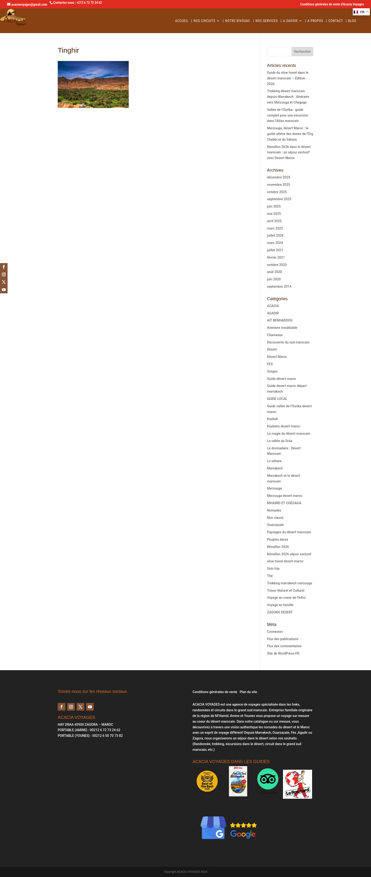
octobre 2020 (277, 265)
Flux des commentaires (284, 646)
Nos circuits (204, 21)
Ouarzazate (275, 525)
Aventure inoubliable (282, 328)
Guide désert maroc (281, 379)
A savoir (290, 21)
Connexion (275, 632)
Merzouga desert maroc (285, 496)
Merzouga (274, 488)
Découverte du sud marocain (288, 342)
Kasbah (272, 419)
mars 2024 (275, 243)
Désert (272, 349)
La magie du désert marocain (288, 433)
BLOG (352, 21)
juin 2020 (274, 279)
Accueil (181, 21)
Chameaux (275, 335)
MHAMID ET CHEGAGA (284, 503)
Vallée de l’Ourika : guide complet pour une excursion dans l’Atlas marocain (287, 115)
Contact (335, 21)
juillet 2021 (275, 250)
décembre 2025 (278, 177)
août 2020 (274, 272)
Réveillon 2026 (278, 547)
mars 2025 (275, 228)
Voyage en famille (280, 605)
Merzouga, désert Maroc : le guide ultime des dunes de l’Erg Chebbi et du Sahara (290, 133)
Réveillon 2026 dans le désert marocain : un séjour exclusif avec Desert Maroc (289, 152)
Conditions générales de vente (215, 692)
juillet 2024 (275, 235)
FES (270, 364)
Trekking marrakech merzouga (289, 583)
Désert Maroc (277, 357)
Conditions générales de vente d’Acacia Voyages (332, 4)
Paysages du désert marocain (289, 532)
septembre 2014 (279, 286)
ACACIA (273, 306)
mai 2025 (274, 214)
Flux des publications (282, 639)
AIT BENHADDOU (280, 320)
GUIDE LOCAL (277, 399)
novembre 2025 (278, 185)
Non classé (275, 518)
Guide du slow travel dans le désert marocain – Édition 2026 (288, 78)
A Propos (315, 21)
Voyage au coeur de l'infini (286, 597)
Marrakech (275, 468)
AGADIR (273, 313)
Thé (270, 576)
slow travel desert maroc (285, 561)
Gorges (272, 371)
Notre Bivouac (237, 21)
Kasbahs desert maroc (283, 426)
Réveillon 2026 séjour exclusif (289, 554)
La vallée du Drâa (279, 441)
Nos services (267, 21)
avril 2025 (274, 221)
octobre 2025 (277, 192)
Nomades (274, 510)
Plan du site (248, 692)
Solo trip (273, 568)
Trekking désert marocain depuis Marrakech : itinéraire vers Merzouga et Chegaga (288, 96)
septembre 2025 (279, 199)
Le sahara (274, 461)
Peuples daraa (277, 539)
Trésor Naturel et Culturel (286, 590)
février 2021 (276, 257)
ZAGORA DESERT (280, 612)
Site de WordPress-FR (283, 653)
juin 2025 (274, 206)
